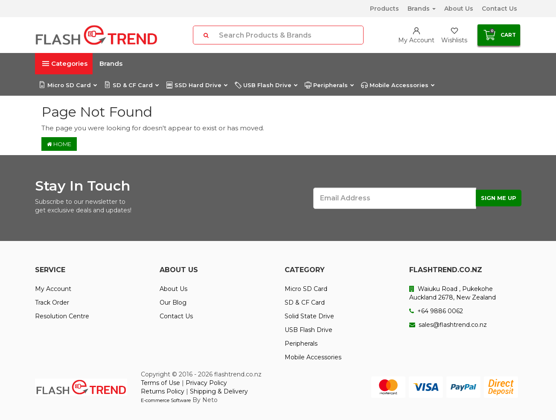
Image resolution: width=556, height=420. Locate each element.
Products (384, 8)
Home (59, 144)
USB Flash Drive (266, 85)
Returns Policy (162, 391)
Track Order (52, 302)
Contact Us (499, 8)
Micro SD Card (67, 85)
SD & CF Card (131, 85)
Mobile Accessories (397, 85)
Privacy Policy (206, 383)
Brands (422, 8)
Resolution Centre (62, 316)
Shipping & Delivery (219, 391)
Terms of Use (160, 383)
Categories (64, 63)
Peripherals (329, 85)
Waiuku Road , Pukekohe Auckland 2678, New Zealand (452, 293)
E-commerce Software (166, 400)
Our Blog (173, 302)
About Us (458, 8)
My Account (53, 289)
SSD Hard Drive (196, 85)
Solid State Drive (309, 316)
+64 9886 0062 (436, 311)
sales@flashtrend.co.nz (448, 325)
